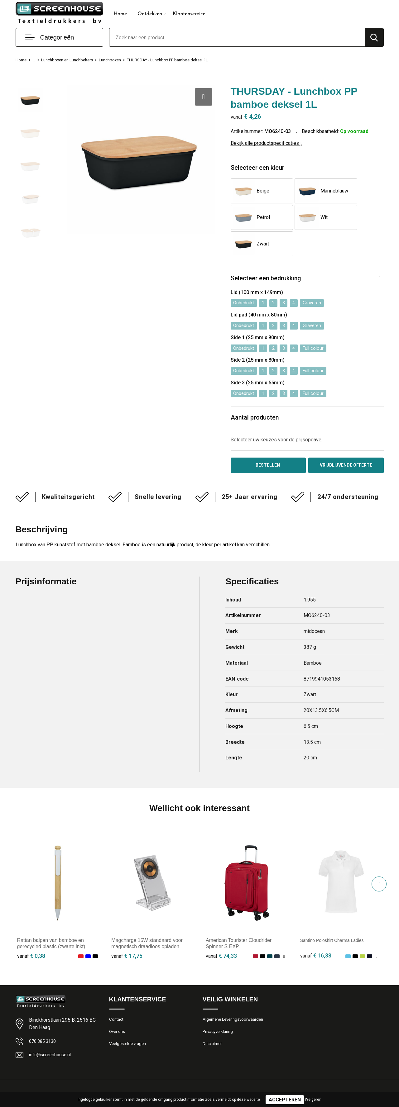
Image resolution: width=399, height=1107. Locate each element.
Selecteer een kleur (260, 168)
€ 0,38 (31, 935)
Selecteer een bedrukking (269, 253)
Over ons (118, 1012)
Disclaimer (213, 1026)
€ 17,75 (126, 935)
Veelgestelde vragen (130, 1026)
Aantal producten (257, 395)
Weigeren (313, 1099)
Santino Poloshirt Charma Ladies (336, 919)
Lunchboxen (119, 60)
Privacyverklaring (220, 1012)
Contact (117, 999)
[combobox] (237, 37)
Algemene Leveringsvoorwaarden (237, 999)
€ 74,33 (221, 935)
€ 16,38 (315, 935)
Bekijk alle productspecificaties (266, 143)
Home (120, 14)
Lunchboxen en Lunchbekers (72, 60)
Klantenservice (189, 14)
